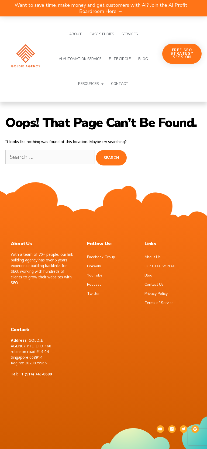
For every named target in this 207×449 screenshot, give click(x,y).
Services (130, 34)
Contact (120, 83)
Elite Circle (120, 59)
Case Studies (101, 34)
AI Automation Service (80, 59)
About (75, 34)
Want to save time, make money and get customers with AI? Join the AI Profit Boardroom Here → (101, 8)
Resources (91, 84)
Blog (143, 59)
